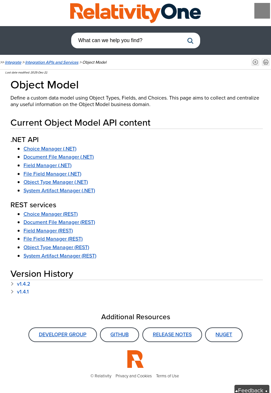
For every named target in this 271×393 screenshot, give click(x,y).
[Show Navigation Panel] (262, 11)
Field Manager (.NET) (48, 165)
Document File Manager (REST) (59, 222)
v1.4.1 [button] (19, 291)
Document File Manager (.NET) (59, 157)
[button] (190, 41)
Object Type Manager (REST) (56, 247)
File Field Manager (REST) (53, 239)
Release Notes (172, 334)
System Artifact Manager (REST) (60, 255)
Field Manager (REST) (48, 230)
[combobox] (127, 40)
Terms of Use (167, 376)
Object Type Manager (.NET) (56, 182)
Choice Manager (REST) (51, 214)
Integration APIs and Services (51, 62)
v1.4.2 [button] (20, 284)
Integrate (13, 62)
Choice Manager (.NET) (50, 148)
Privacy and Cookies (134, 376)
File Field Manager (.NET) (52, 174)
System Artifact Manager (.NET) (59, 190)
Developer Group (63, 334)
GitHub (119, 334)
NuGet (223, 334)
